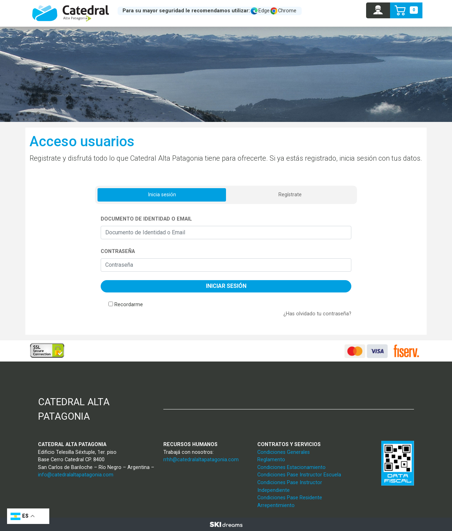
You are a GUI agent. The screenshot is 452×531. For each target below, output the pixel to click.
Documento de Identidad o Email (146, 219)
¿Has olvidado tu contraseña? (317, 314)
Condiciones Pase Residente (289, 498)
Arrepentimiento (276, 505)
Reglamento (271, 460)
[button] (378, 10)
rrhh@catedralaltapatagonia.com (201, 460)
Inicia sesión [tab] (162, 195)
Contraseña (118, 251)
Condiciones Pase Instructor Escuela (299, 475)
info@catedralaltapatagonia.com (75, 475)
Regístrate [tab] (290, 195)
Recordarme (128, 305)
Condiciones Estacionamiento (291, 467)
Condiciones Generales (283, 452)
